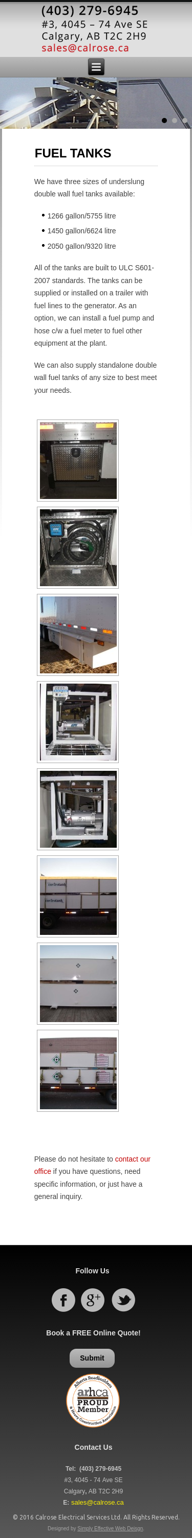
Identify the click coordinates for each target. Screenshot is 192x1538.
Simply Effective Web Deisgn (110, 1528)
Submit (92, 1358)
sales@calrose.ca (97, 1502)
